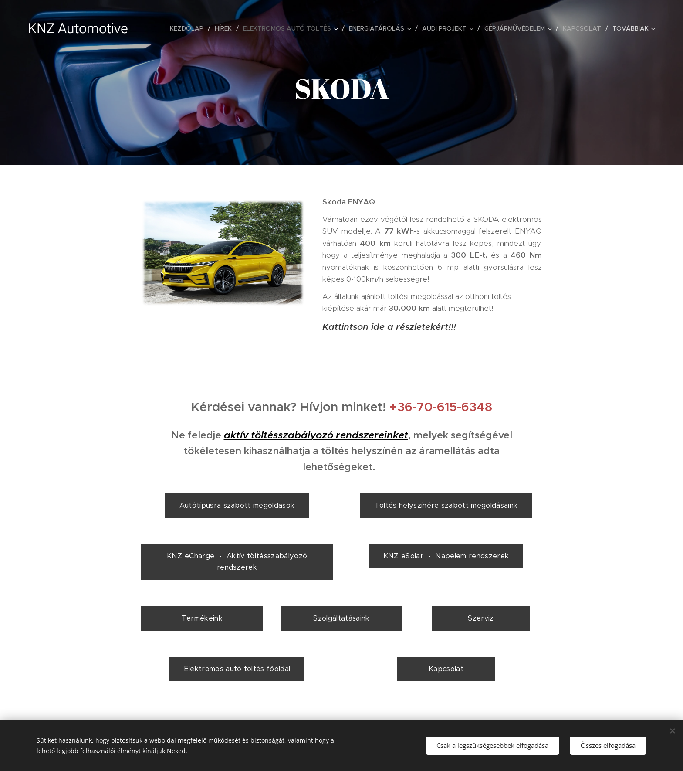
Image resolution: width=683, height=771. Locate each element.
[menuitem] (189, 28)
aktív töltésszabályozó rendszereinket (316, 435)
